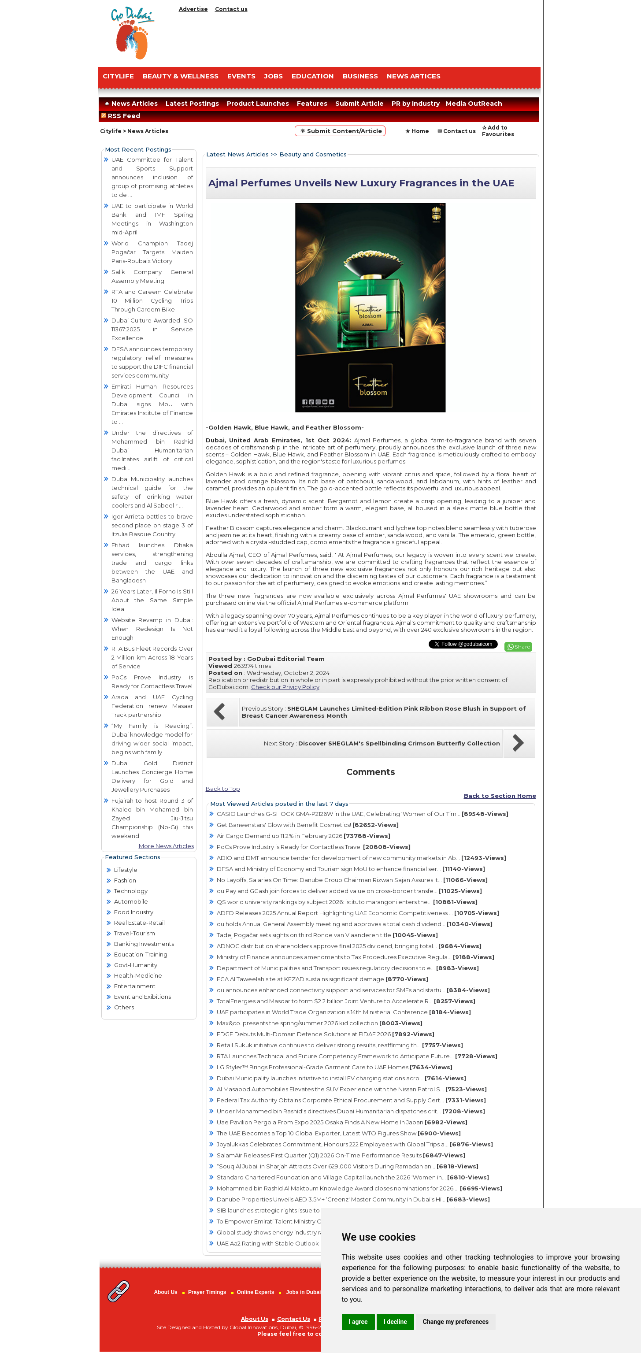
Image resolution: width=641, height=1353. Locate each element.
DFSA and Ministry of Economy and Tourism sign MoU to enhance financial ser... (351, 868)
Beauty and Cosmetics (313, 154)
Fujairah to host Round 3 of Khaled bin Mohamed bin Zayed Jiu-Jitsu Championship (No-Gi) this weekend (152, 818)
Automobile (131, 901)
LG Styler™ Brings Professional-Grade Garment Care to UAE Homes (334, 1067)
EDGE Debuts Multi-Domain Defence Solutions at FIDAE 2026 (325, 1034)
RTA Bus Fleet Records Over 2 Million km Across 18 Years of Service (152, 657)
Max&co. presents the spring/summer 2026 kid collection (319, 1023)
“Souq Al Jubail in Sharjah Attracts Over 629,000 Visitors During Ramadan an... (347, 1166)
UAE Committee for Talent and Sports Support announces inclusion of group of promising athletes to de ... (152, 177)
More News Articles (166, 845)
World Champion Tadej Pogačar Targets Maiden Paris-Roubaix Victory (152, 252)
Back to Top (223, 788)
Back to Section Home (500, 795)
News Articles (130, 103)
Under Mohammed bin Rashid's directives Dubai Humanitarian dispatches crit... (351, 1111)
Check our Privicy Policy (285, 686)
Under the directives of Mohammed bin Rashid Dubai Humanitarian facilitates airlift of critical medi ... (152, 450)
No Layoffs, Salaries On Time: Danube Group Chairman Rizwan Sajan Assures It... (352, 879)
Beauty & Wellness (181, 76)
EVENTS (241, 76)
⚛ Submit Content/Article (340, 130)
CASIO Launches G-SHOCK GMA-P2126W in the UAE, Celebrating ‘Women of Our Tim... (362, 813)
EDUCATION (313, 76)
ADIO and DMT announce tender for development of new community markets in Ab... (361, 857)
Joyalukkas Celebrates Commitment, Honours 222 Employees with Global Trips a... (355, 1144)
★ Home (417, 131)
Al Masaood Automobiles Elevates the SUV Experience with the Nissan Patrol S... (352, 1089)
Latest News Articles (237, 154)
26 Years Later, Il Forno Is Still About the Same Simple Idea (152, 600)
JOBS (273, 76)
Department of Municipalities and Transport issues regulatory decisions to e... (348, 967)
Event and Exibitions (142, 996)
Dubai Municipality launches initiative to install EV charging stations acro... (341, 1078)
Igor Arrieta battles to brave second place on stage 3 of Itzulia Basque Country (152, 525)
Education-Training (140, 954)
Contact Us (293, 1319)
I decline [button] (395, 1321)
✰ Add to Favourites (498, 130)
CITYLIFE (118, 76)
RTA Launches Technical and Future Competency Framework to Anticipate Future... (357, 1056)
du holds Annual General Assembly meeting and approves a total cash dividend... (355, 923)
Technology (131, 890)
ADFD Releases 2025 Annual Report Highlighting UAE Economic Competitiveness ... (358, 912)
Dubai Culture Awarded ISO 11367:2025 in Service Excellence (152, 329)
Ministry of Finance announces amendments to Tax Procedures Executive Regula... (355, 956)
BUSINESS (360, 76)
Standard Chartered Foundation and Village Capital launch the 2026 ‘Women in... (353, 1177)
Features (312, 103)
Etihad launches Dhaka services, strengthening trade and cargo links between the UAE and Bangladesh (152, 562)
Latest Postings (192, 103)
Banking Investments (144, 943)
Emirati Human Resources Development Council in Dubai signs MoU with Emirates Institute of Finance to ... (152, 404)
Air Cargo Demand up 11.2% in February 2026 (303, 835)
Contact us (231, 9)
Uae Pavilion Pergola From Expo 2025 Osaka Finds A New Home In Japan (342, 1122)
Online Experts (255, 1292)
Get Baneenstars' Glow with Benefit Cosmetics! (308, 824)
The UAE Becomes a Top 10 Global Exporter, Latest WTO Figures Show (339, 1133)
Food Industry (133, 912)
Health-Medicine (138, 975)
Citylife (111, 131)
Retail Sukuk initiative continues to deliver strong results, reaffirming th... (340, 1045)
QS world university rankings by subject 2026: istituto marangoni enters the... (347, 901)
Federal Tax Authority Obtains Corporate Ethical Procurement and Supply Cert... (351, 1100)
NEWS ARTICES (414, 76)
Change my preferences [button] (456, 1321)
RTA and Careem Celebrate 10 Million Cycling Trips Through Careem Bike (152, 300)
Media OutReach (474, 103)
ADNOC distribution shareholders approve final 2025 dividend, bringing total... (349, 945)
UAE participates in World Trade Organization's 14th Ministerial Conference (344, 1012)
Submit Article (359, 103)
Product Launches (258, 103)
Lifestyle (125, 869)
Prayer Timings (207, 1292)
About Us (165, 1292)
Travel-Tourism (134, 933)
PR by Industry (415, 103)
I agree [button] (358, 1321)
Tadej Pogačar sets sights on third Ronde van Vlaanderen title (327, 934)
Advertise (193, 9)
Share (522, 646)
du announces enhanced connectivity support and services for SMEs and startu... (353, 989)
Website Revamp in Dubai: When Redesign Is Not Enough (152, 628)
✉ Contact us (456, 131)
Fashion (125, 880)
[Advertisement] (358, 37)
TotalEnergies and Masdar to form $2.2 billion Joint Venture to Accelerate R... (346, 1001)
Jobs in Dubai (303, 1292)
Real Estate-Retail (139, 922)
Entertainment (135, 986)
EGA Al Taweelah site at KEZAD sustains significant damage (322, 978)
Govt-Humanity (135, 964)
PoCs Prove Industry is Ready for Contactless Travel (314, 846)
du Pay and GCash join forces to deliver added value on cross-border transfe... (349, 890)
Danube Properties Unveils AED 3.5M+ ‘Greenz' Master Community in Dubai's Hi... (353, 1199)
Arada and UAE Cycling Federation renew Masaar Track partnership (152, 705)
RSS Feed (122, 116)
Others (124, 1007)
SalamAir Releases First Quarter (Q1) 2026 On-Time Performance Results (341, 1155)
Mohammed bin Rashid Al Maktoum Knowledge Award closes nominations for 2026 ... (359, 1188)
